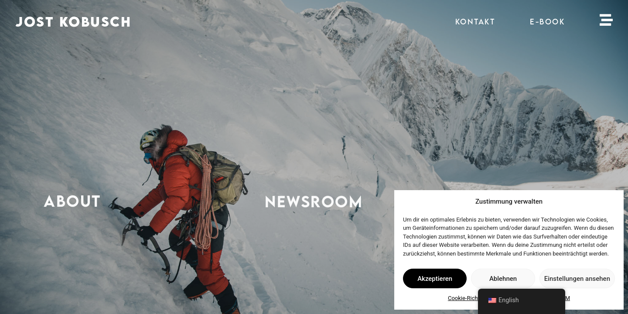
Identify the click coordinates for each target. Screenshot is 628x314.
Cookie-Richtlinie (469, 298)
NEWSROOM (314, 202)
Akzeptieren (434, 279)
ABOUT (72, 201)
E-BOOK (547, 21)
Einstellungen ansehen (577, 279)
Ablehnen (503, 279)
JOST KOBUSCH (73, 22)
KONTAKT (475, 21)
